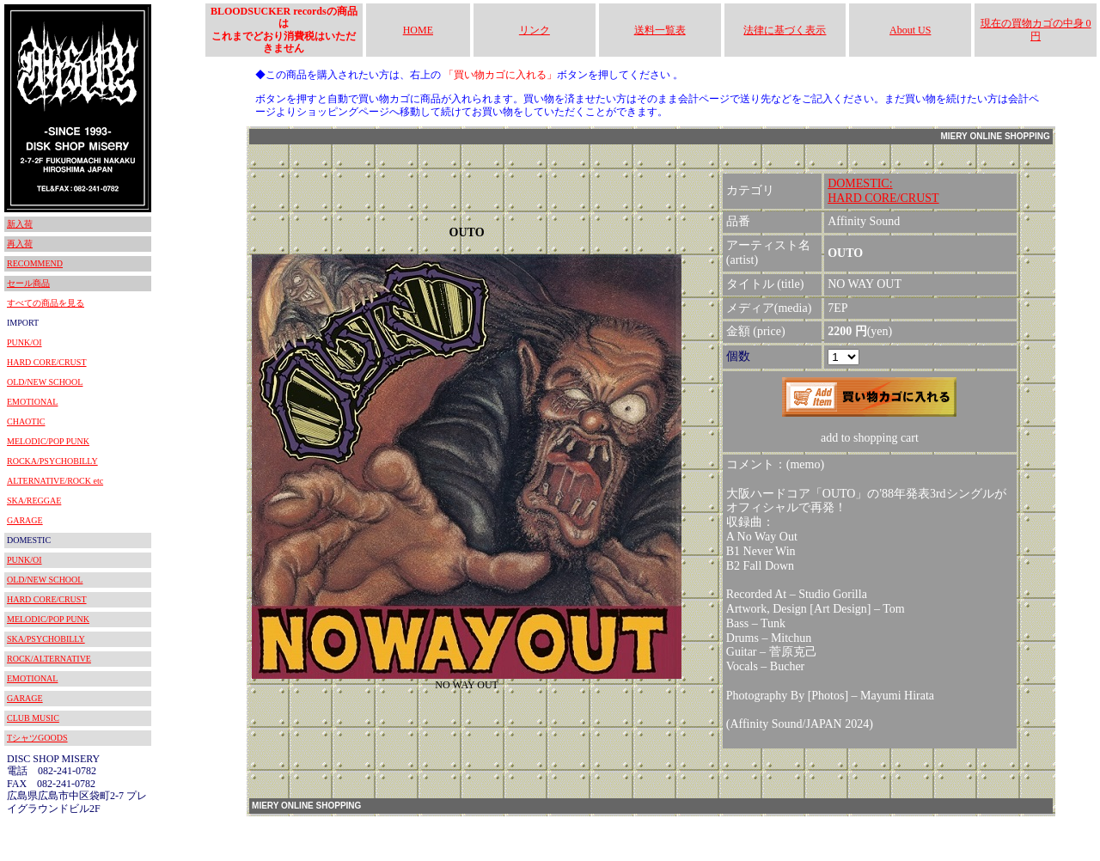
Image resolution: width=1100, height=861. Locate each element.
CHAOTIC (26, 421)
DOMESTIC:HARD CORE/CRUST (883, 191)
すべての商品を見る (45, 303)
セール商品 (28, 283)
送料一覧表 (660, 30)
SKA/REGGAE (34, 500)
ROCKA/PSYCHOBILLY (52, 461)
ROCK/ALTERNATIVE (49, 658)
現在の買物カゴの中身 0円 (1036, 29)
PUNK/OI (24, 342)
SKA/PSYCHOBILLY (46, 639)
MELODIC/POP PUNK (48, 441)
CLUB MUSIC (33, 718)
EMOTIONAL (32, 401)
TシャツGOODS (37, 737)
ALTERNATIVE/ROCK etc (55, 480)
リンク (534, 30)
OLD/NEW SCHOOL (44, 382)
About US (910, 30)
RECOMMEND (35, 263)
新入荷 (20, 224)
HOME (418, 30)
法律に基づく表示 (784, 30)
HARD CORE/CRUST (47, 362)
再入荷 (20, 243)
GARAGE (25, 520)
